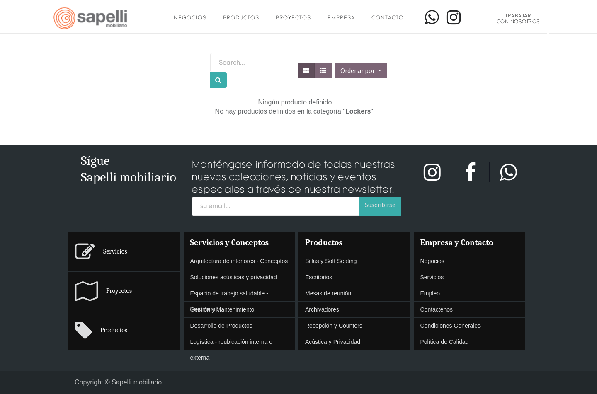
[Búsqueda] (218, 80)
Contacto (387, 18)
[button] (360, 70)
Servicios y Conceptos (229, 242)
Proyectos (293, 18)
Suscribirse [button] (380, 205)
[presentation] (124, 251)
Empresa (341, 18)
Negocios (190, 18)
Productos (241, 18)
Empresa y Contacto (456, 242)
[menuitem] (126, 291)
